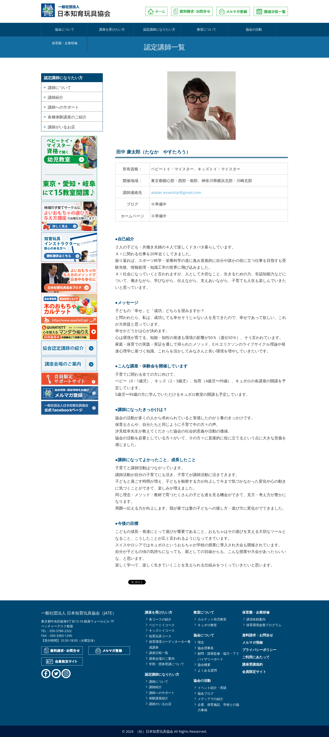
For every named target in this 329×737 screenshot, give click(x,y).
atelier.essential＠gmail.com (176, 192)
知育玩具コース (160, 636)
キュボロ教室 (207, 625)
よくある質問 (207, 670)
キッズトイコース (162, 630)
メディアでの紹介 (210, 699)
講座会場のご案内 (162, 658)
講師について (59, 87)
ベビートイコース (162, 625)
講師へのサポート (63, 107)
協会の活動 (225, 29)
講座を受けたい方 (102, 29)
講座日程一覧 (158, 653)
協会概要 (204, 664)
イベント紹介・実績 (212, 687)
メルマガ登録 (252, 642)
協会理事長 (206, 648)
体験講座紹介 (158, 698)
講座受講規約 (252, 664)
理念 (201, 642)
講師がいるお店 (61, 127)
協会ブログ (206, 693)
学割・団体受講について (166, 664)
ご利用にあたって (256, 657)
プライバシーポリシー (259, 649)
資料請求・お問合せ (257, 635)
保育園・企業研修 (266, 29)
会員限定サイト (254, 671)
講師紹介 (55, 97)
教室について (184, 29)
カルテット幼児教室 (212, 619)
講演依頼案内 (255, 619)
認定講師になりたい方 (143, 29)
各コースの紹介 (160, 619)
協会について (61, 29)
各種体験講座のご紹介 (67, 117)
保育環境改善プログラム (263, 625)
